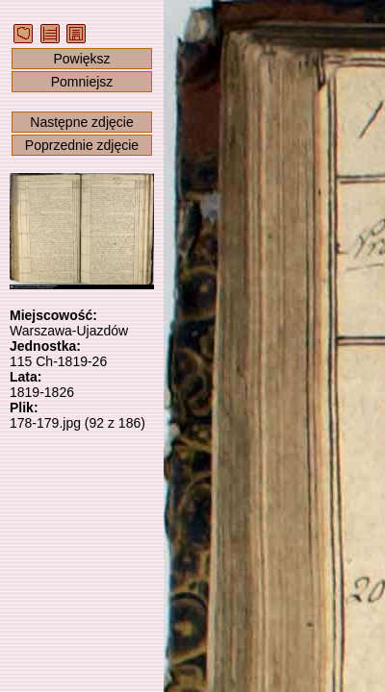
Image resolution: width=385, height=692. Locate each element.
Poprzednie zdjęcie (82, 145)
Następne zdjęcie (81, 122)
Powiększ (81, 58)
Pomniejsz (82, 81)
